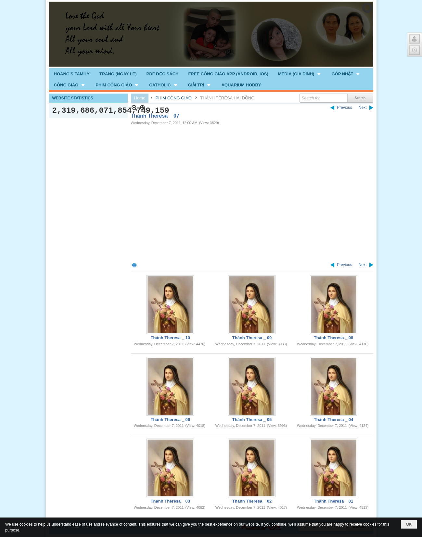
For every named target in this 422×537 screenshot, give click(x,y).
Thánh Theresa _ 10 (170, 337)
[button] (300, 73)
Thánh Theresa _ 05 (252, 419)
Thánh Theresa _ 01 (333, 501)
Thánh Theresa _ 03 (170, 501)
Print (134, 265)
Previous (344, 107)
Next (363, 107)
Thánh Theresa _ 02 (252, 501)
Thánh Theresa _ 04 (333, 419)
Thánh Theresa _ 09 (252, 337)
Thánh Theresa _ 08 (333, 337)
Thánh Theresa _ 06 (170, 419)
